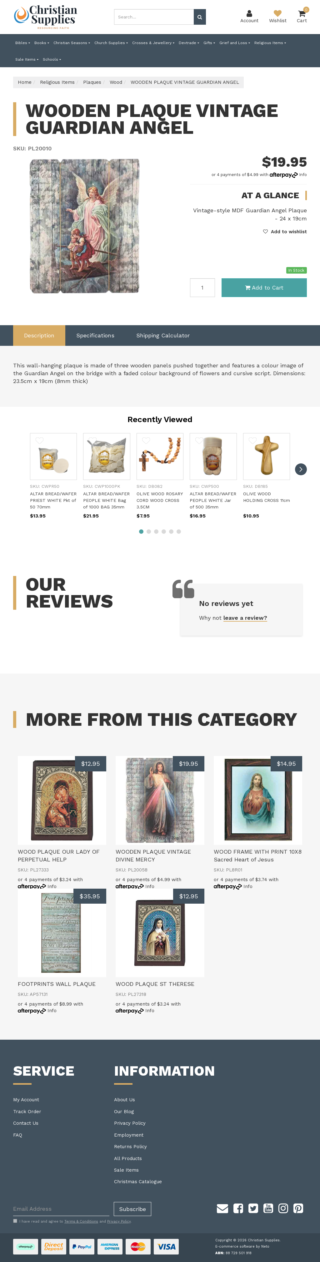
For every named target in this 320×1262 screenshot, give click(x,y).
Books (41, 43)
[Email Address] (61, 1209)
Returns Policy (130, 1146)
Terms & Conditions (81, 1221)
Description (39, 335)
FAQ (17, 1135)
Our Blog (124, 1111)
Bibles (22, 43)
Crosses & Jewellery (153, 43)
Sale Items (26, 59)
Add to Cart (264, 287)
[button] (285, 232)
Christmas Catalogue (138, 1181)
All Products (128, 1158)
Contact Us (25, 1123)
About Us (124, 1100)
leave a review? (245, 617)
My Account (26, 1100)
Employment (128, 1135)
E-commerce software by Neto (242, 1246)
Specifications (95, 335)
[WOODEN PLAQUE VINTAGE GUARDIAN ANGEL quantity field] (202, 287)
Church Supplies (111, 43)
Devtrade (189, 43)
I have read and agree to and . (72, 1221)
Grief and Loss (234, 43)
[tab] (39, 335)
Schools (52, 59)
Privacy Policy (130, 1123)
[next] (301, 469)
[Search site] (200, 17)
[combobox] (154, 17)
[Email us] (222, 1207)
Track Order (27, 1111)
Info (303, 174)
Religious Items (270, 43)
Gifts (209, 43)
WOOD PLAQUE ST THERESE (155, 984)
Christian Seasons (71, 43)
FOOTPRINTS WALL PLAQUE (57, 984)
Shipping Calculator (163, 335)
